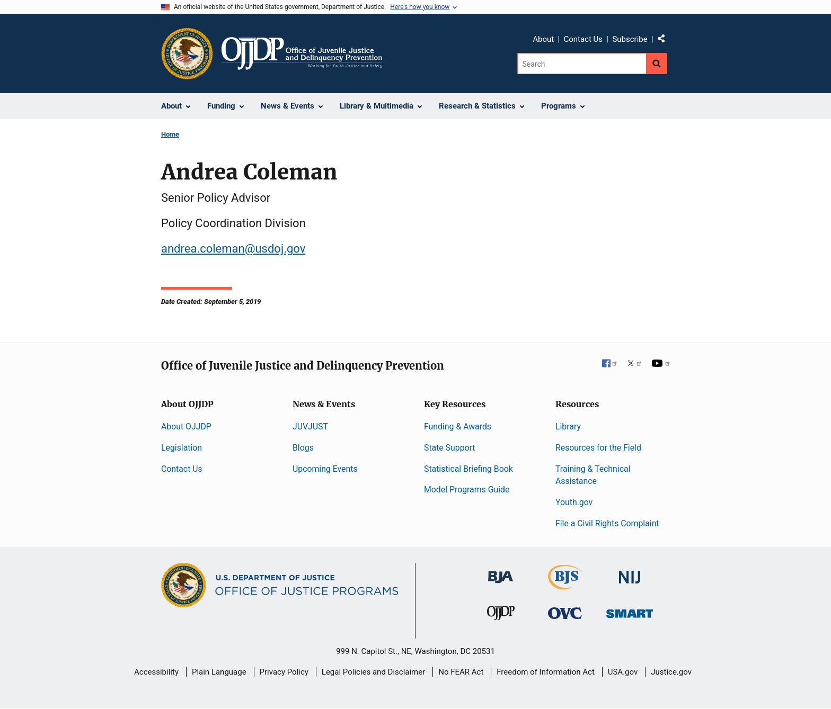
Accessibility (156, 672)
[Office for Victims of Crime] (565, 613)
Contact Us (583, 39)
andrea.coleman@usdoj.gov (233, 248)
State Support (449, 448)
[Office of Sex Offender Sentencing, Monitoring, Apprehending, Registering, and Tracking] (629, 611)
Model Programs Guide (466, 489)
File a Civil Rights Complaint (607, 523)
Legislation (181, 448)
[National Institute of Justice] (629, 573)
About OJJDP (186, 426)
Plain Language (219, 672)
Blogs (303, 448)
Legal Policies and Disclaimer (373, 672)
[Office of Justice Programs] (187, 53)
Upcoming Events (325, 469)
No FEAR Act (460, 672)
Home (170, 134)
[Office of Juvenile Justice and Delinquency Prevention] (501, 616)
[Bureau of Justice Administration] (500, 572)
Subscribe (629, 39)
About (543, 39)
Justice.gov (671, 672)
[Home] (302, 53)
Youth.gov (574, 502)
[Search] (581, 63)
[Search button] (656, 63)
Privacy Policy (284, 672)
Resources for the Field (598, 448)
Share (665, 41)
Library (568, 426)
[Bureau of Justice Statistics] (565, 585)
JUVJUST (310, 426)
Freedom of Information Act (546, 672)
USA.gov (623, 672)
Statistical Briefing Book (468, 469)
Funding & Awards (457, 426)
